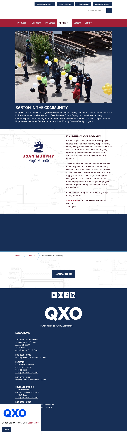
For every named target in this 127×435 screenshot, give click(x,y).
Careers (77, 22)
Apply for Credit (65, 4)
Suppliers (36, 22)
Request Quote (83, 4)
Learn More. (68, 326)
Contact (88, 22)
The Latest (50, 22)
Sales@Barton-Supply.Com (26, 350)
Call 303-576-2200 (102, 4)
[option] (63, 67)
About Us (63, 22)
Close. (6, 429)
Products (21, 22)
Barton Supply (32, 9)
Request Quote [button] (63, 274)
